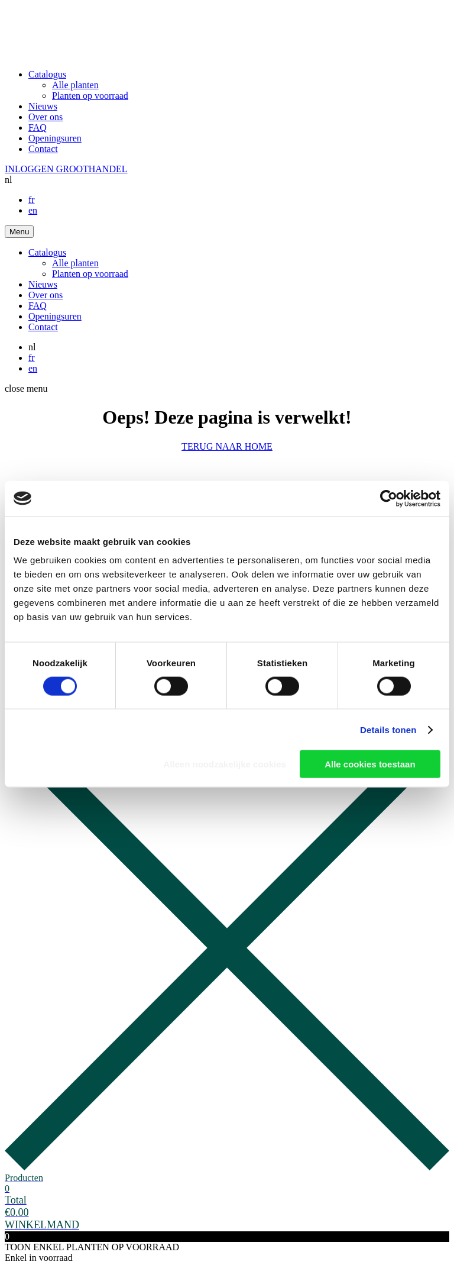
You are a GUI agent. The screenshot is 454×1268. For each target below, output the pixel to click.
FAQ (37, 127)
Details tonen (388, 729)
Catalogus (47, 74)
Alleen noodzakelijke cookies (224, 764)
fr (31, 200)
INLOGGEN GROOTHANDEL (66, 169)
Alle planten (75, 85)
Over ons (45, 117)
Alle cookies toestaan (370, 764)
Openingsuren (55, 138)
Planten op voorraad (90, 96)
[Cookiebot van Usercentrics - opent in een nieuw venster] (388, 498)
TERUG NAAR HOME (227, 446)
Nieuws (42, 106)
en (32, 210)
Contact (43, 149)
